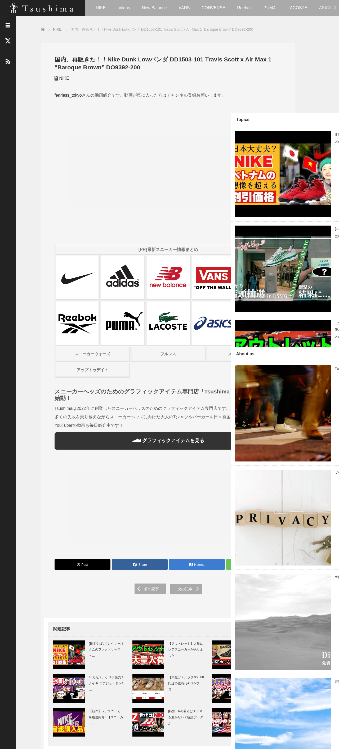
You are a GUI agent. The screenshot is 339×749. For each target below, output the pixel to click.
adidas (124, 8)
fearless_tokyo (65, 94)
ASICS (325, 8)
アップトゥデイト (82, 326)
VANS (184, 8)
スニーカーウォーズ (82, 310)
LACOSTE (297, 8)
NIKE (101, 8)
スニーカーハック (204, 310)
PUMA (270, 8)
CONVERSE (213, 8)
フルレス (143, 310)
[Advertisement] (143, 462)
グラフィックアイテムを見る (143, 397)
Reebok (244, 8)
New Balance (154, 8)
